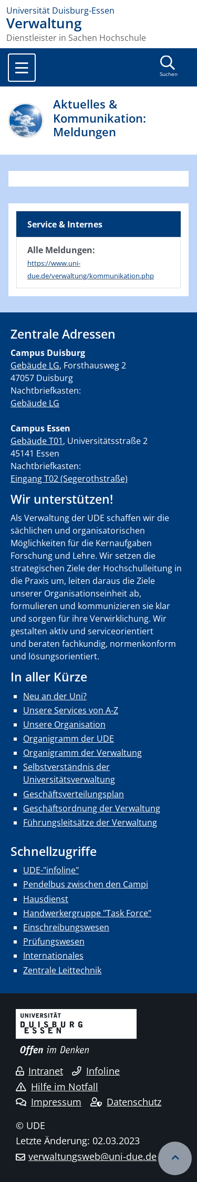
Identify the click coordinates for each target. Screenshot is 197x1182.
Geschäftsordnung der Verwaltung (91, 808)
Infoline (96, 1071)
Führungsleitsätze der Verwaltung (90, 822)
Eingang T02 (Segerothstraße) (69, 478)
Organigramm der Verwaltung (82, 752)
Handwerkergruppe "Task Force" (87, 913)
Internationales (53, 955)
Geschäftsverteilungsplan (73, 794)
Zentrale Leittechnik (62, 970)
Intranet (39, 1071)
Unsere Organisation (64, 724)
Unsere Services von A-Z (70, 710)
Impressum (48, 1102)
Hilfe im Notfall (57, 1086)
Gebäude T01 (37, 441)
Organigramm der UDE (68, 738)
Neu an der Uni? (55, 696)
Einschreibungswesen (66, 927)
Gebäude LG (35, 365)
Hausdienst (45, 899)
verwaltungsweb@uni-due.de (92, 1156)
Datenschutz (125, 1102)
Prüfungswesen (54, 941)
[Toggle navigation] (22, 67)
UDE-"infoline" (51, 870)
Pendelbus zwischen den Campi (85, 884)
